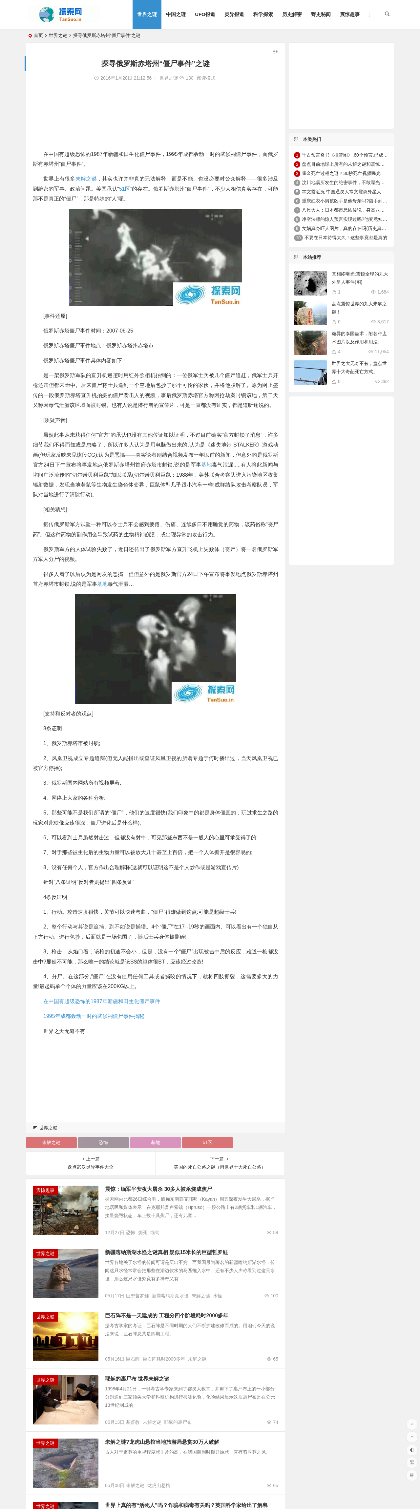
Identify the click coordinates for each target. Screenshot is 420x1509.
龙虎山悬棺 (158, 1485)
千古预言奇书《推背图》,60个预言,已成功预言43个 (354, 155)
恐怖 (103, 1142)
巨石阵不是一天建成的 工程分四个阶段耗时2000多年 (166, 1315)
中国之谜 (176, 14)
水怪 (217, 1295)
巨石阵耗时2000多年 (164, 1359)
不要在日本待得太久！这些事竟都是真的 (345, 237)
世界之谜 (147, 14)
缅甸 (154, 1232)
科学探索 (263, 14)
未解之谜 (86, 178)
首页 (38, 35)
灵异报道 (234, 14)
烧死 (142, 1232)
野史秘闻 (321, 14)
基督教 (133, 1422)
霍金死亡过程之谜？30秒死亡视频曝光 (341, 173)
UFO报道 (205, 14)
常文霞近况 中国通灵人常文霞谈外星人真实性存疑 (353, 191)
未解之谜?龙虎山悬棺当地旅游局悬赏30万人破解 (162, 1442)
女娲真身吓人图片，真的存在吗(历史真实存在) (349, 228)
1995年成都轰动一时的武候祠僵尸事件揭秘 (93, 1016)
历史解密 (292, 14)
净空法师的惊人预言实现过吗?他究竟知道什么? (350, 219)
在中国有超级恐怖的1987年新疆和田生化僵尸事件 (101, 1001)
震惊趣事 (350, 14)
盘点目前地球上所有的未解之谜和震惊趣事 (345, 164)
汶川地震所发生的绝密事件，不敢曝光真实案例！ (352, 182)
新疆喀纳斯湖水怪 (170, 1295)
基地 (206, 465)
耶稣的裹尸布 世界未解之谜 (137, 1379)
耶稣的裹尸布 (178, 1422)
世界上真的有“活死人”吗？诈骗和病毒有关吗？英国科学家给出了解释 (186, 1505)
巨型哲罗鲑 (137, 1295)
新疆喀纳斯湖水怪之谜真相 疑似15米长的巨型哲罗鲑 (166, 1252)
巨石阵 (133, 1359)
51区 (124, 189)
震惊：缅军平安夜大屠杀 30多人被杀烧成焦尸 (158, 1189)
